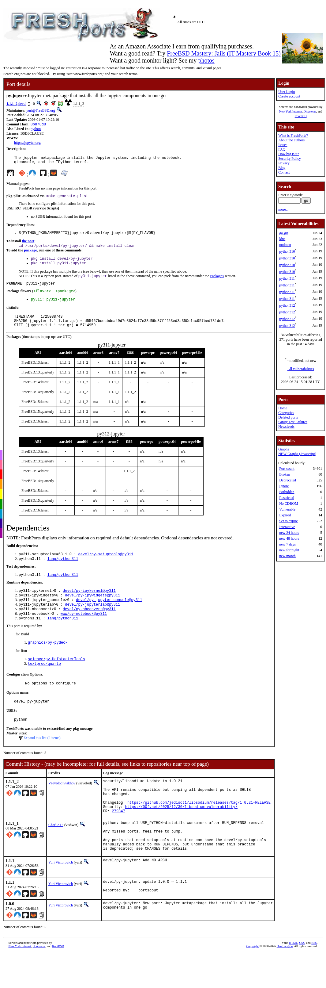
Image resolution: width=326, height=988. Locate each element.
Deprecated (287, 480)
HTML (293, 980)
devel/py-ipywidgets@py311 (92, 609)
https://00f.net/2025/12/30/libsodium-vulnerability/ (181, 835)
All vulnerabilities (300, 369)
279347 (118, 840)
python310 (287, 251)
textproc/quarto (44, 682)
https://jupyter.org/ (27, 143)
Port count (286, 468)
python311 (287, 278)
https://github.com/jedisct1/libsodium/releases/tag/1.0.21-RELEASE (199, 830)
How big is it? (288, 154)
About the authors (291, 140)
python (36, 129)
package (30, 255)
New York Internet (290, 111)
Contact (284, 172)
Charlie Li (55, 854)
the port (28, 245)
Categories (286, 413)
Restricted (286, 498)
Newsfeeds (286, 426)
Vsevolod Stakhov (61, 805)
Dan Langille (285, 983)
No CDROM (288, 503)
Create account (289, 96)
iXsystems (309, 111)
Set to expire (288, 521)
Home (282, 408)
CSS (302, 980)
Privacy (284, 163)
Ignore (284, 486)
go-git (283, 233)
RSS (314, 980)
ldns (282, 239)
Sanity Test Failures (292, 422)
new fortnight (289, 550)
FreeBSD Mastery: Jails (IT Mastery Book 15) (224, 53)
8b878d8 (38, 124)
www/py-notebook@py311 (84, 630)
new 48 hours (289, 538)
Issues (282, 145)
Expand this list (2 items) (42, 760)
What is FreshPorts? (293, 135)
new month (287, 556)
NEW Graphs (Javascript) (297, 454)
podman (285, 245)
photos (206, 60)
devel (22, 103)
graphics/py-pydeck (48, 660)
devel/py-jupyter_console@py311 (109, 614)
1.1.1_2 (11, 103)
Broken (284, 474)
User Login (286, 92)
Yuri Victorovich (60, 898)
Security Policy (289, 158)
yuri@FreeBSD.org (40, 110)
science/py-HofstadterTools (56, 677)
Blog (281, 168)
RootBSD (301, 116)
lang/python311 (62, 571)
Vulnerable (287, 509)
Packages (217, 282)
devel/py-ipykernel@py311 (89, 604)
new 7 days (287, 544)
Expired (285, 515)
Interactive (287, 527)
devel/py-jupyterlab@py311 (92, 619)
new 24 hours (289, 532)
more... (283, 209)
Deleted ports (288, 417)
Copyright (252, 983)
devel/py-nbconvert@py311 (89, 625)
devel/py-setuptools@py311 (105, 566)
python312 (287, 305)
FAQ (281, 149)
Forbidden (286, 492)
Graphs (283, 449)
